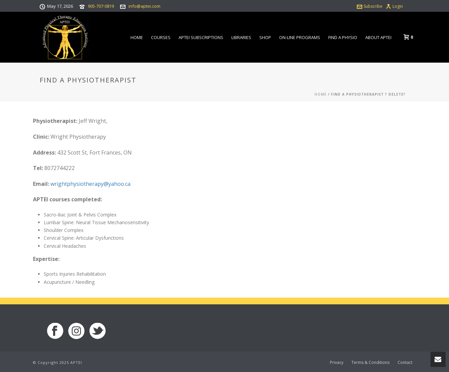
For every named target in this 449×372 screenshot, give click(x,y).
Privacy (336, 362)
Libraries (241, 37)
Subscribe (369, 6)
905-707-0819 (101, 6)
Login (394, 6)
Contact (405, 362)
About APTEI (378, 37)
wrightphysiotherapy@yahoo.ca (90, 184)
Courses (161, 37)
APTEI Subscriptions (201, 37)
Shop (265, 37)
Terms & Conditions (370, 362)
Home (136, 37)
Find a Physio (342, 37)
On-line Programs (299, 37)
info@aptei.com (144, 6)
